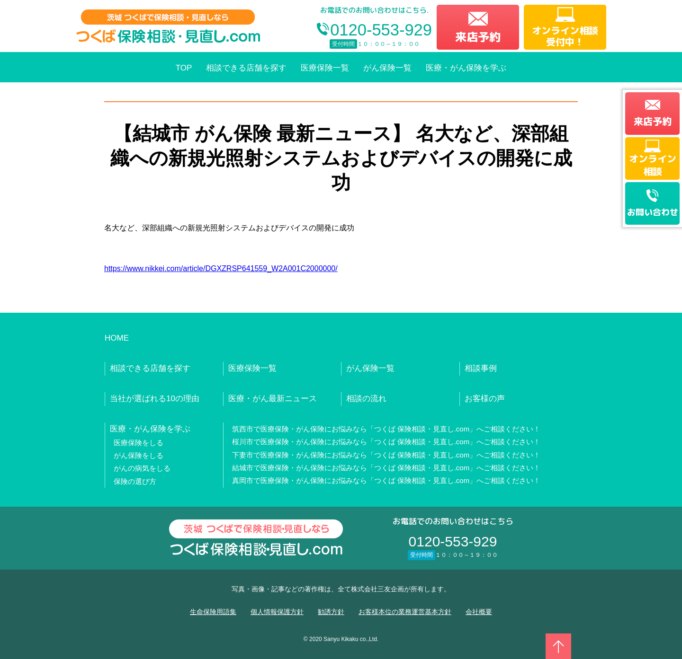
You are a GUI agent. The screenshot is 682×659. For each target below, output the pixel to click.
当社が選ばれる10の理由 (154, 398)
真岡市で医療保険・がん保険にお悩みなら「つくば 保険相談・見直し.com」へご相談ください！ (386, 480)
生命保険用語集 (213, 611)
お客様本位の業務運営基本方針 (405, 611)
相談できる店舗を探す (246, 67)
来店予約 (478, 37)
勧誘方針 (331, 611)
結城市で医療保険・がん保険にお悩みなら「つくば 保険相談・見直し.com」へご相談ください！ (386, 468)
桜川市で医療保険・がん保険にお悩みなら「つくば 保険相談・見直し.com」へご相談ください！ (386, 442)
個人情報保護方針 (277, 611)
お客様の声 (485, 398)
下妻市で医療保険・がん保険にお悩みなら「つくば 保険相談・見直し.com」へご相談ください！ (386, 455)
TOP (184, 67)
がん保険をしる (138, 455)
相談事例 (481, 368)
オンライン (652, 164)
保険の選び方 (135, 481)
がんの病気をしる (142, 468)
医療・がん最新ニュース (272, 398)
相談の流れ (366, 398)
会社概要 (479, 611)
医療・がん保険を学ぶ (466, 67)
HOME (117, 338)
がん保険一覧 (387, 67)
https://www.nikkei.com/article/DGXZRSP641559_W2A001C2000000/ (221, 268)
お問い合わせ (652, 212)
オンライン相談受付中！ (565, 36)
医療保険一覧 (325, 67)
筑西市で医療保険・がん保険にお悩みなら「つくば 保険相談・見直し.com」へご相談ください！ (386, 429)
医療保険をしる (138, 443)
